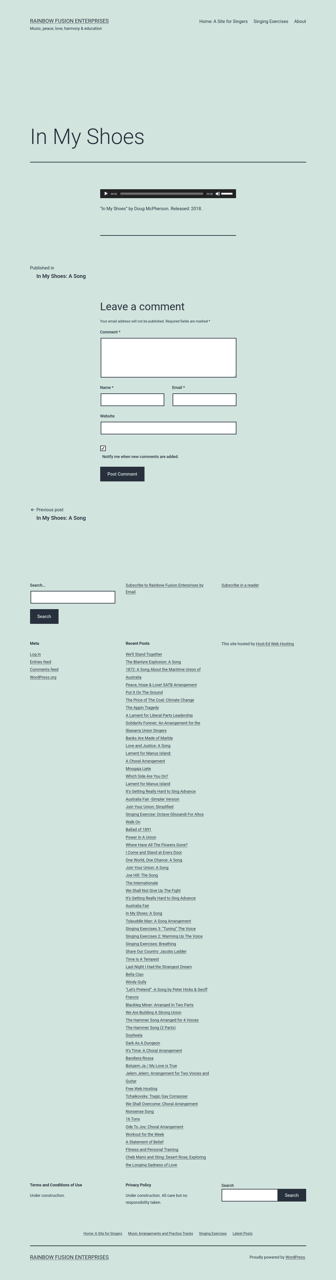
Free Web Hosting (141, 1088)
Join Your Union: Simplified (149, 806)
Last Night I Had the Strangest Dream (159, 966)
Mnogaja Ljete (138, 768)
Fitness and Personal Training (152, 1149)
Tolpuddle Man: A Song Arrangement (158, 921)
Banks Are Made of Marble (149, 738)
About (300, 21)
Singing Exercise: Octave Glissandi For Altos (165, 814)
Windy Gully (136, 982)
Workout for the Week (145, 1134)
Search (228, 1185)
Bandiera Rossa (140, 1058)
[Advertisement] (168, 85)
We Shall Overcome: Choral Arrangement (162, 1103)
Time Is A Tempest (142, 959)
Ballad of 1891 (139, 829)
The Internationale (142, 883)
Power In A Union (141, 837)
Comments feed (44, 669)
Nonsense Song (140, 1111)
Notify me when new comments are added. (140, 456)
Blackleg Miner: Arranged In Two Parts (160, 1005)
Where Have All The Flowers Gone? (157, 844)
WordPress (295, 1257)
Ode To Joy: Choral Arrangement (154, 1126)
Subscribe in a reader (240, 585)
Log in (35, 654)
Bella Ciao (135, 974)
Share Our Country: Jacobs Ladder (156, 951)
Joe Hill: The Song (142, 875)
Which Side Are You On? (147, 776)
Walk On (133, 822)
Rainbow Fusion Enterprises (69, 21)
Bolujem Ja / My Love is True (151, 1065)
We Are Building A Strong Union (153, 1012)
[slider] (161, 194)
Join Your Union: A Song (147, 867)
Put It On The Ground (144, 692)
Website (107, 416)
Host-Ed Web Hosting (275, 643)
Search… (37, 585)
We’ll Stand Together (144, 654)
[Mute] (218, 193)
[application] (168, 193)
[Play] (106, 193)
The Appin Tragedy (142, 707)
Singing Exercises (271, 21)
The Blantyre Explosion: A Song (153, 662)
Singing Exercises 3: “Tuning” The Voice (161, 928)
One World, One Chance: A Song (154, 860)
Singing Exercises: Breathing (151, 943)
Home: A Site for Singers (223, 21)
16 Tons (133, 1119)
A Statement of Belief (145, 1142)
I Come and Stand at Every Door (154, 852)
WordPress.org (43, 677)
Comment (110, 332)
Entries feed (40, 662)
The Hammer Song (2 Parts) (151, 1027)
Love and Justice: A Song (148, 745)
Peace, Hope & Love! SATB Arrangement (161, 684)
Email (178, 387)
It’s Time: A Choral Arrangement (154, 1050)
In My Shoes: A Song (144, 913)
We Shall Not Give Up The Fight (153, 890)
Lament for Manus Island (148, 783)
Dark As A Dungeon (143, 1043)
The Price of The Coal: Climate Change (160, 700)
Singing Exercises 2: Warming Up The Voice (164, 936)
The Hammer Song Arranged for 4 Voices (162, 1020)
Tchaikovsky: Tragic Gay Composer (157, 1096)
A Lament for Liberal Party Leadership (159, 715)
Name (107, 387)
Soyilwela (134, 1035)
